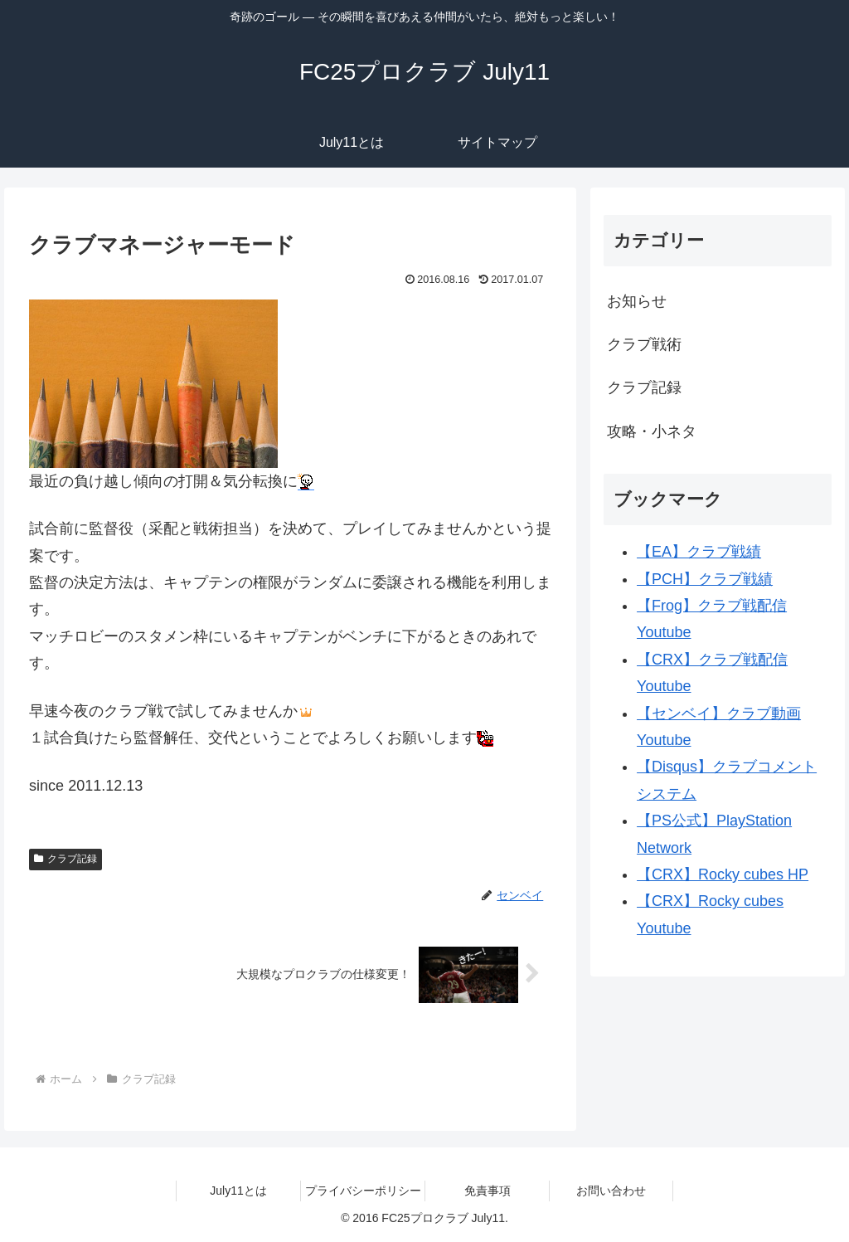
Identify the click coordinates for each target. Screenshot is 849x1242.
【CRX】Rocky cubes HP (722, 874)
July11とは (238, 1190)
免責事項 (487, 1190)
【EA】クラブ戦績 (699, 551)
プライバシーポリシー (363, 1190)
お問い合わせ (611, 1190)
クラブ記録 (65, 859)
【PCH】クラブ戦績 (705, 579)
